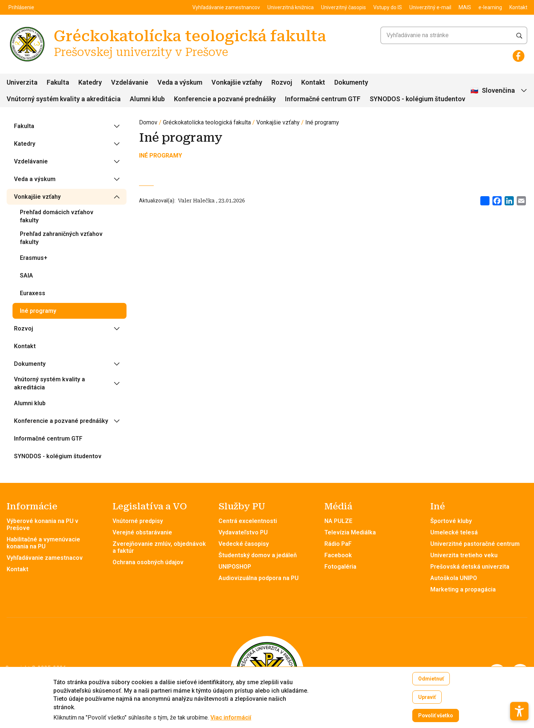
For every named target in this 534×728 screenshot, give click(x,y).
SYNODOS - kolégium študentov (417, 99)
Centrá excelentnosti (247, 520)
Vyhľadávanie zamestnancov (226, 7)
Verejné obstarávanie (142, 532)
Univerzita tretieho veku (464, 555)
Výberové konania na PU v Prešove (42, 524)
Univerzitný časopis (343, 7)
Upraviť (427, 700)
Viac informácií (230, 720)
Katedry (90, 82)
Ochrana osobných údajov (148, 562)
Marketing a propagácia (463, 589)
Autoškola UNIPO (453, 578)
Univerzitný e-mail (430, 7)
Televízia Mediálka (350, 532)
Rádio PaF (338, 543)
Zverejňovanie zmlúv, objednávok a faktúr (159, 547)
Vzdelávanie (129, 82)
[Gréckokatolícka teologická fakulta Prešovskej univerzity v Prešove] (27, 27)
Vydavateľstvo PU (243, 532)
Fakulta (58, 82)
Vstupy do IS (387, 7)
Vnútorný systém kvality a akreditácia (64, 99)
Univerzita (22, 82)
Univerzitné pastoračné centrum (475, 543)
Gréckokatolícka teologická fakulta (207, 122)
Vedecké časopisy (243, 543)
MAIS (465, 7)
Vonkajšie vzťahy (236, 82)
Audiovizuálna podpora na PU (258, 578)
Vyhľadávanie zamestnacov (45, 557)
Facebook (338, 555)
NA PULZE (338, 520)
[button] (519, 697)
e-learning (490, 7)
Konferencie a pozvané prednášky (225, 99)
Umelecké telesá (454, 532)
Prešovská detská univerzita (469, 566)
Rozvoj (281, 82)
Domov (148, 122)
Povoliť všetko (435, 718)
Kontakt (518, 7)
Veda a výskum (179, 82)
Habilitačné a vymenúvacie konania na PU (43, 543)
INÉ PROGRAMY (160, 155)
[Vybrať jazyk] (499, 90)
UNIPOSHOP (234, 566)
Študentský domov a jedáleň (257, 555)
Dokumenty (351, 82)
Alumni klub (147, 99)
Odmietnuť (431, 681)
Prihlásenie (21, 7)
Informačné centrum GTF (322, 99)
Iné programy (322, 122)
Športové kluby (451, 520)
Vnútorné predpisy (138, 520)
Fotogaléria (340, 566)
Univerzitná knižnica (290, 7)
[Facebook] (518, 56)
